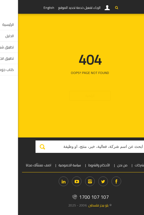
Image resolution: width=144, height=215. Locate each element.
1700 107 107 (72, 197)
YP (14, 7)
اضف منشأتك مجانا (20, 165)
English (31, 7)
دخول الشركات (126, 165)
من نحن (104, 165)
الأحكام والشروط (81, 165)
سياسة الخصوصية (52, 165)
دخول (89, 7)
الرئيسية (72, 86)
